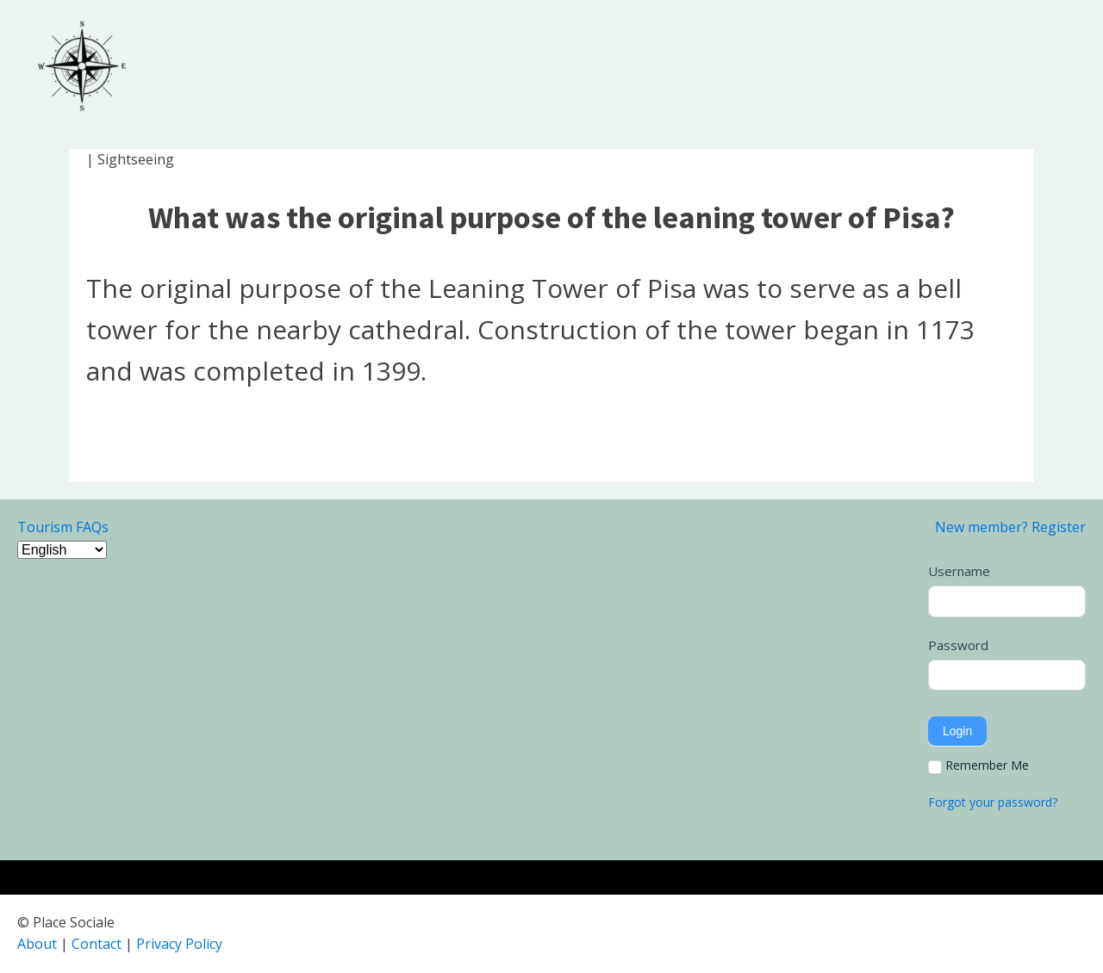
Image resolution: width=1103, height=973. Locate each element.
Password (958, 645)
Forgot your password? (992, 802)
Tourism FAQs (63, 526)
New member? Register (1010, 526)
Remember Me (978, 765)
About (37, 943)
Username (959, 570)
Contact (97, 943)
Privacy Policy (179, 943)
